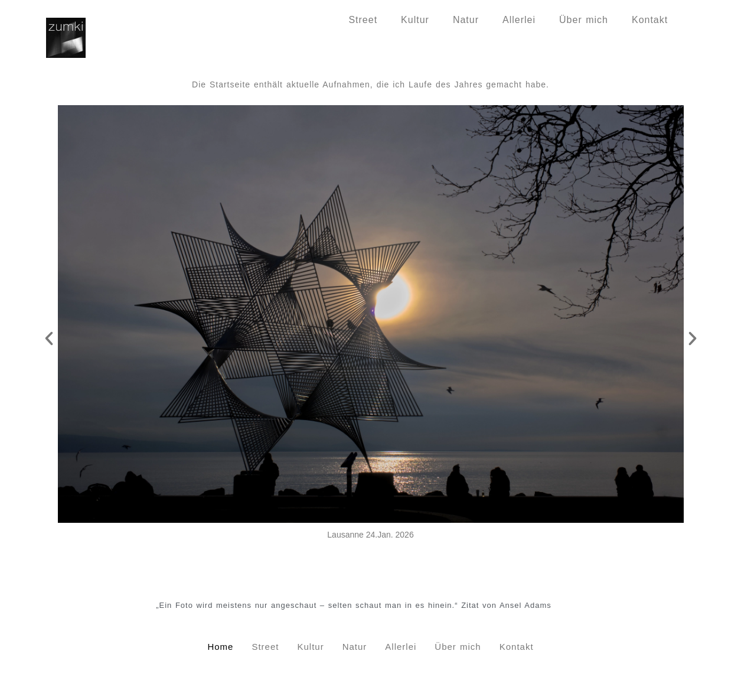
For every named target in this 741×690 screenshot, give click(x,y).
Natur (466, 20)
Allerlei (519, 20)
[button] (49, 338)
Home (311, 20)
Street (362, 20)
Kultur (415, 20)
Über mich (583, 20)
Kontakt (650, 20)
